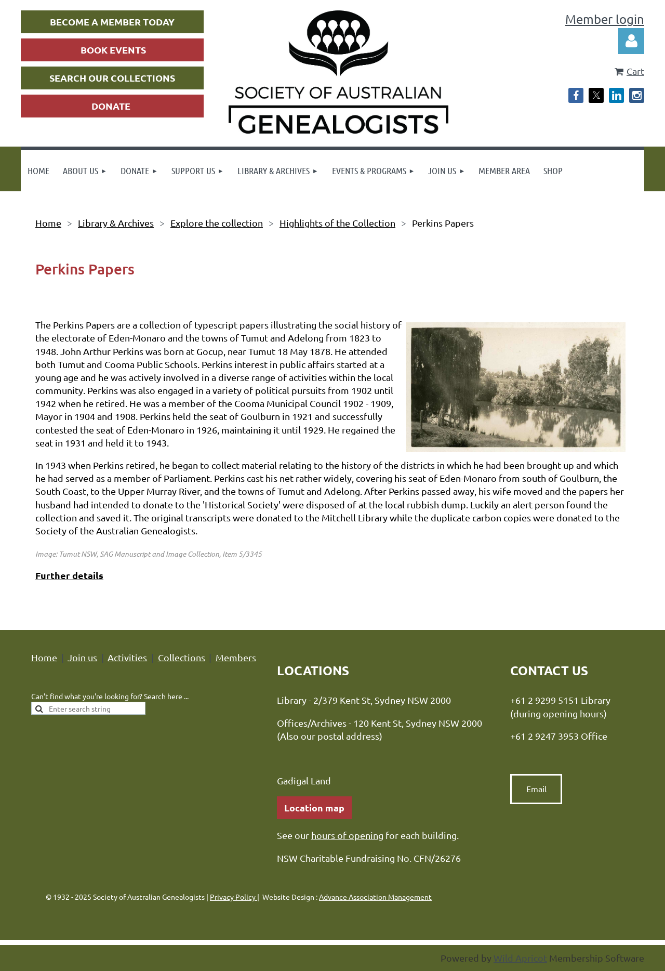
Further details (69, 575)
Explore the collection (216, 222)
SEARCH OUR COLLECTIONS (112, 78)
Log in (631, 41)
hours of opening (347, 835)
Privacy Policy (233, 896)
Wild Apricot (520, 957)
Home (48, 222)
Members (236, 657)
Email (536, 788)
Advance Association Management (375, 896)
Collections (181, 657)
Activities (127, 657)
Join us (82, 657)
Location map (314, 807)
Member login (604, 19)
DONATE (110, 106)
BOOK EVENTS (113, 50)
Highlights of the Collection (337, 222)
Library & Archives (116, 222)
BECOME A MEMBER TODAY (112, 22)
